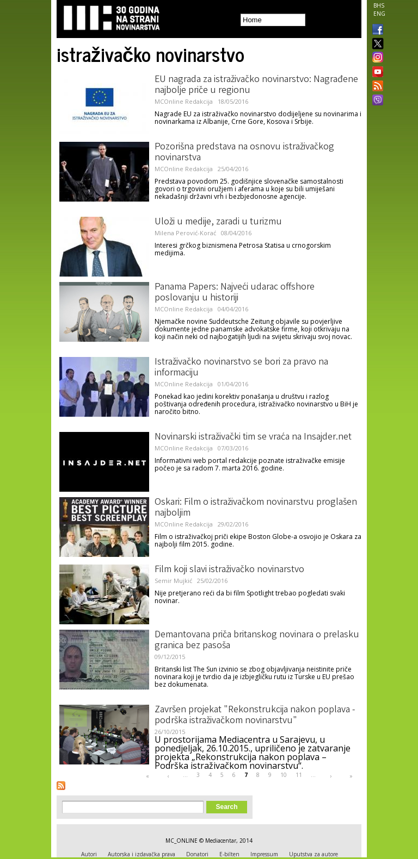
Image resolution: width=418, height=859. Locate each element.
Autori (89, 854)
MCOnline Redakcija (184, 101)
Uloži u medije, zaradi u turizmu (218, 222)
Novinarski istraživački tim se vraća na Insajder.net (253, 437)
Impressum (264, 854)
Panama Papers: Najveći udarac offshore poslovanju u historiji (235, 292)
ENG (379, 13)
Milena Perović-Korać (185, 233)
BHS (378, 5)
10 (283, 775)
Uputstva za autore (313, 854)
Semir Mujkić (173, 580)
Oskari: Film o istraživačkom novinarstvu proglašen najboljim (256, 508)
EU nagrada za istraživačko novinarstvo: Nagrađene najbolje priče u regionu (256, 85)
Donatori (197, 854)
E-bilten (229, 854)
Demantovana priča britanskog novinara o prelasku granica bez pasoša (257, 640)
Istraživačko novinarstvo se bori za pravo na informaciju (241, 367)
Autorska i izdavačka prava (141, 854)
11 (299, 775)
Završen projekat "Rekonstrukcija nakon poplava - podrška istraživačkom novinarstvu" (255, 715)
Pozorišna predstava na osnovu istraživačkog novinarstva (244, 152)
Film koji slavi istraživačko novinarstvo (229, 570)
